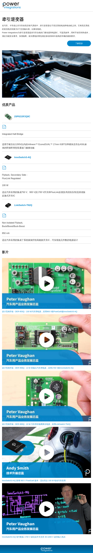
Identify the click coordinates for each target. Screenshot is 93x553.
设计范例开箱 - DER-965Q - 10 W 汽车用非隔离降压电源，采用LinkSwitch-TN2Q (36, 424)
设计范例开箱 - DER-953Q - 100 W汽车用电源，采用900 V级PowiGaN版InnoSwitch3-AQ (39, 311)
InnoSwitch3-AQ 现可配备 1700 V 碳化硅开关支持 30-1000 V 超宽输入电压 (33, 537)
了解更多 (79, 43)
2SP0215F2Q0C (16, 116)
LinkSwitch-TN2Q (17, 205)
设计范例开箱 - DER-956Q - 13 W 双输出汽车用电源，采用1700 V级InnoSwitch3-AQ (37, 368)
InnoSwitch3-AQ (16, 157)
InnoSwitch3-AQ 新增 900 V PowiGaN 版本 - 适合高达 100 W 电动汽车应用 (34, 480)
